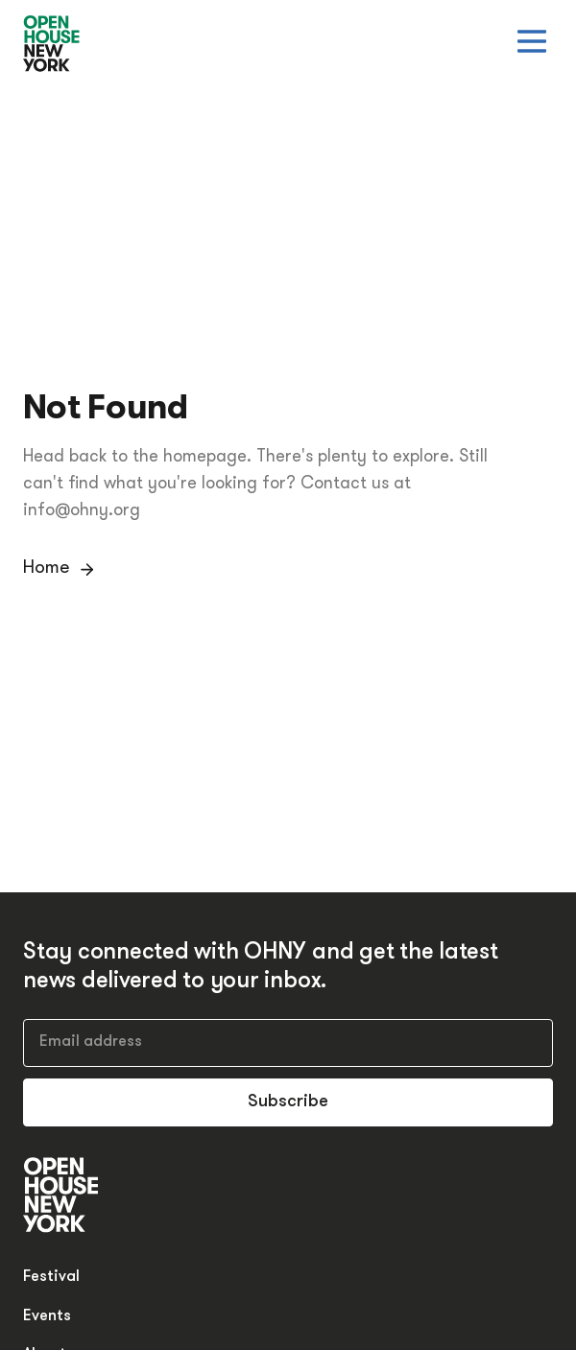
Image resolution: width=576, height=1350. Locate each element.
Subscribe (288, 1102)
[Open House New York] (52, 44)
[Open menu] (532, 41)
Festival (51, 1277)
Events (47, 1316)
